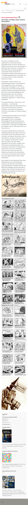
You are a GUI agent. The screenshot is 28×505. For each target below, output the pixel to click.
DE (24, 4)
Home (3, 10)
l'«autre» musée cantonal (11, 464)
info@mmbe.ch (6, 424)
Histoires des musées (10, 10)
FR (26, 4)
